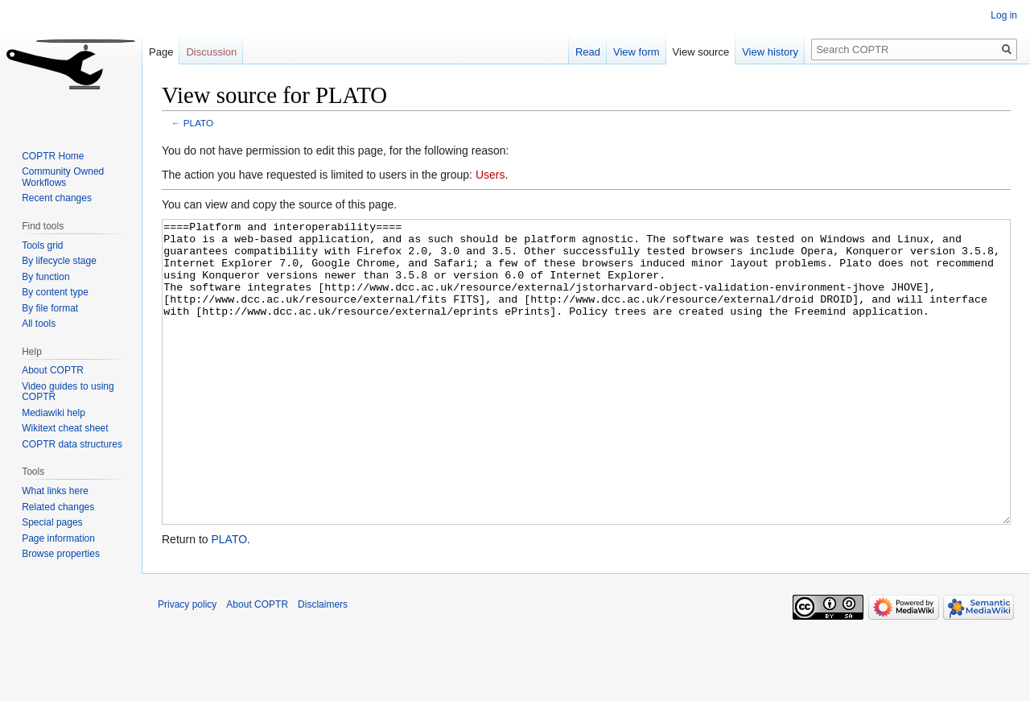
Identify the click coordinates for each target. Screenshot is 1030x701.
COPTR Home (53, 156)
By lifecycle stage (59, 260)
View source (701, 52)
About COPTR (53, 370)
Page (161, 52)
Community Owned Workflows (63, 177)
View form (636, 52)
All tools (39, 323)
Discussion (211, 52)
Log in (1004, 15)
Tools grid (42, 245)
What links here (55, 491)
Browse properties (61, 553)
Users (490, 174)
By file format (50, 308)
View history (770, 52)
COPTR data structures (72, 444)
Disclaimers (323, 664)
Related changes (58, 507)
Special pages (52, 522)
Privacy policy (187, 664)
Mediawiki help (53, 413)
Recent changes (57, 198)
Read (587, 52)
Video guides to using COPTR (68, 392)
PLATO (198, 123)
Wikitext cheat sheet (65, 428)
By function (45, 276)
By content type (55, 292)
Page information (58, 538)
